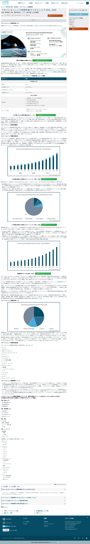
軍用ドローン (39, 513)
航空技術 (16, 7)
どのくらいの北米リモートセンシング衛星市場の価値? (34, 500)
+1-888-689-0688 (72, 524)
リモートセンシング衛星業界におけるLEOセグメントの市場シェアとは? (34, 497)
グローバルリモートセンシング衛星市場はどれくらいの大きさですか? (34, 489)
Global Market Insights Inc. (7, 538)
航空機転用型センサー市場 (42, 511)
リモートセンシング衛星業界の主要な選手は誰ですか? (34, 503)
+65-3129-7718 (71, 527)
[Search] (87, 3)
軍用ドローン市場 (8, 513)
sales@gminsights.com (72, 529)
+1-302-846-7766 (70, 526)
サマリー (34, 20)
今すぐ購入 (78, 14)
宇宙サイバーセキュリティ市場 (11, 511)
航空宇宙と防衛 (9, 7)
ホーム (2, 7)
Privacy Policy (53, 542)
